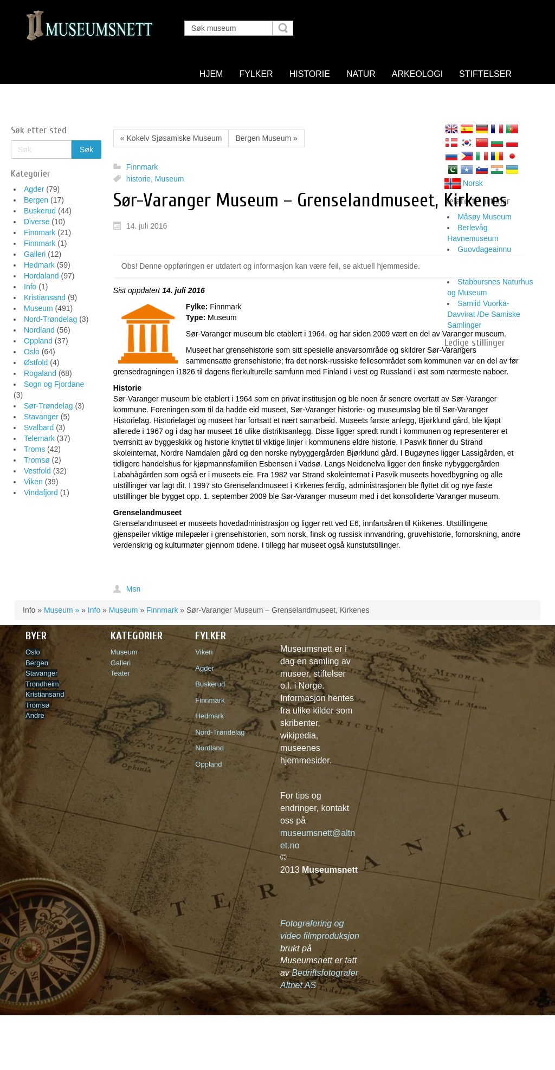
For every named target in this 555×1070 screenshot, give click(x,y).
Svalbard (39, 427)
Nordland (39, 330)
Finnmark (39, 232)
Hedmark (39, 265)
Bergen (36, 200)
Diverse (36, 221)
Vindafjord (41, 492)
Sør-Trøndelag (48, 405)
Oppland (38, 340)
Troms (34, 449)
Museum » (61, 610)
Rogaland (40, 373)
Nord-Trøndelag (50, 319)
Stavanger (41, 416)
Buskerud (40, 210)
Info (30, 286)
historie (138, 178)
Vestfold (37, 470)
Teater (120, 673)
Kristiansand (45, 297)
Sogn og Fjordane (54, 384)
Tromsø (37, 460)
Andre (34, 715)
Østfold (36, 362)
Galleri (35, 254)
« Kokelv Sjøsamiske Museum (171, 138)
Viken (33, 481)
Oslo (32, 351)
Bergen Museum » (266, 138)
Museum (38, 308)
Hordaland (41, 275)
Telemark (39, 438)
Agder (34, 189)
